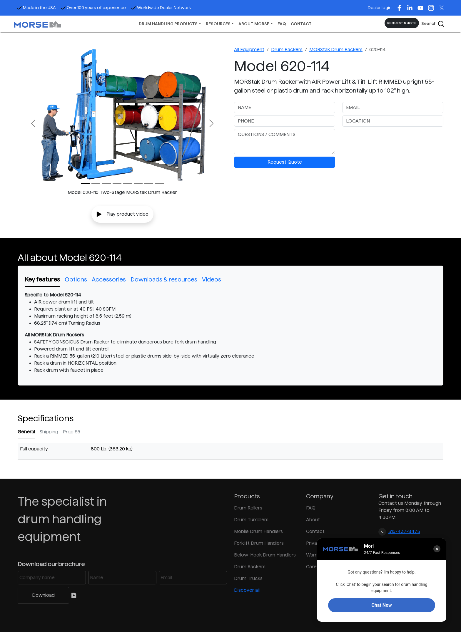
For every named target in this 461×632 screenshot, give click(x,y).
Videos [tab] (211, 279)
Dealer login (380, 7)
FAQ (282, 23)
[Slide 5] (138, 183)
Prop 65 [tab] (71, 431)
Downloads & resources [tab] (164, 279)
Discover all (247, 590)
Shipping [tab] (49, 431)
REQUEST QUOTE (401, 23)
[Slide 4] (127, 183)
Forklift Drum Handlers (259, 543)
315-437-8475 (404, 531)
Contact (315, 531)
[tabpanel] (230, 332)
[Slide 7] (159, 183)
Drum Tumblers (251, 519)
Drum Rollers (248, 507)
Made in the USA (36, 7)
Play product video (122, 214)
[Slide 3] (117, 183)
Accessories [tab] (109, 279)
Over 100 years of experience (93, 7)
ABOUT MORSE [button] (253, 23)
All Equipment (249, 49)
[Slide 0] (85, 183)
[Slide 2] (106, 183)
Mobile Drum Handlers (258, 531)
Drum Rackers (287, 49)
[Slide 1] (95, 183)
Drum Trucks (248, 578)
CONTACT (301, 23)
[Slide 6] (148, 183)
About (313, 519)
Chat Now (381, 605)
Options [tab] (76, 279)
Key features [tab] (42, 279)
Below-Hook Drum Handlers (265, 554)
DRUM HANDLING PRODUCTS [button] (168, 23)
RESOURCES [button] (218, 23)
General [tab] (26, 431)
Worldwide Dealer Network (161, 7)
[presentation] (387, 140)
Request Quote (285, 162)
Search (433, 23)
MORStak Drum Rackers (336, 49)
